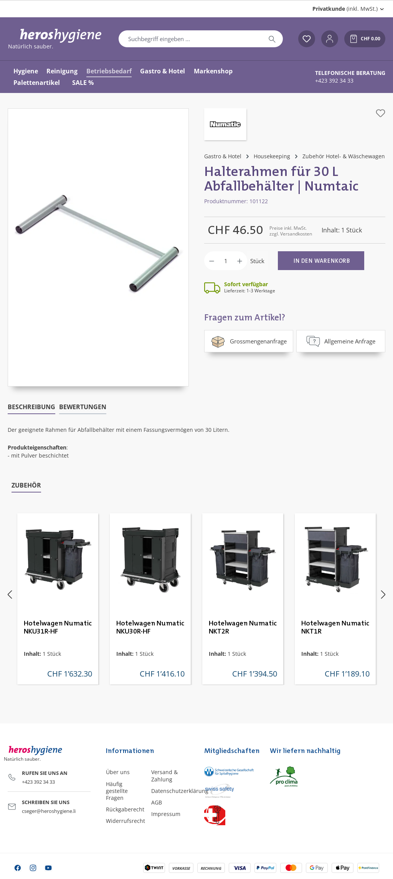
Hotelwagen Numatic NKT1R (335, 627)
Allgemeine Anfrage (340, 341)
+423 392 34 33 (334, 80)
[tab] (31, 407)
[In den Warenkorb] (321, 260)
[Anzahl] (226, 260)
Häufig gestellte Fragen (117, 790)
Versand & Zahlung (164, 775)
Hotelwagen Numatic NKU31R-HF (58, 627)
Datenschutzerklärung (179, 790)
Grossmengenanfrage (248, 341)
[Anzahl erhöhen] (239, 260)
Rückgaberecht (125, 809)
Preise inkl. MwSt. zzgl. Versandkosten (290, 231)
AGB (156, 802)
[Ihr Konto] (329, 38)
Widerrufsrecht (125, 820)
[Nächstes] (383, 594)
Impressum (165, 814)
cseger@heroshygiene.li (49, 811)
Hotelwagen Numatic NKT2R (243, 627)
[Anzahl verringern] (211, 260)
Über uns (118, 772)
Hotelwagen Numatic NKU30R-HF (150, 627)
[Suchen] (272, 38)
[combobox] (190, 38)
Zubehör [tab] (26, 485)
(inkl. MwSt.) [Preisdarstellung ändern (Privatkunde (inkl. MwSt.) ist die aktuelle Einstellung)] (345, 8)
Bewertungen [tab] (82, 407)
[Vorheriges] (9, 594)
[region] (98, 247)
